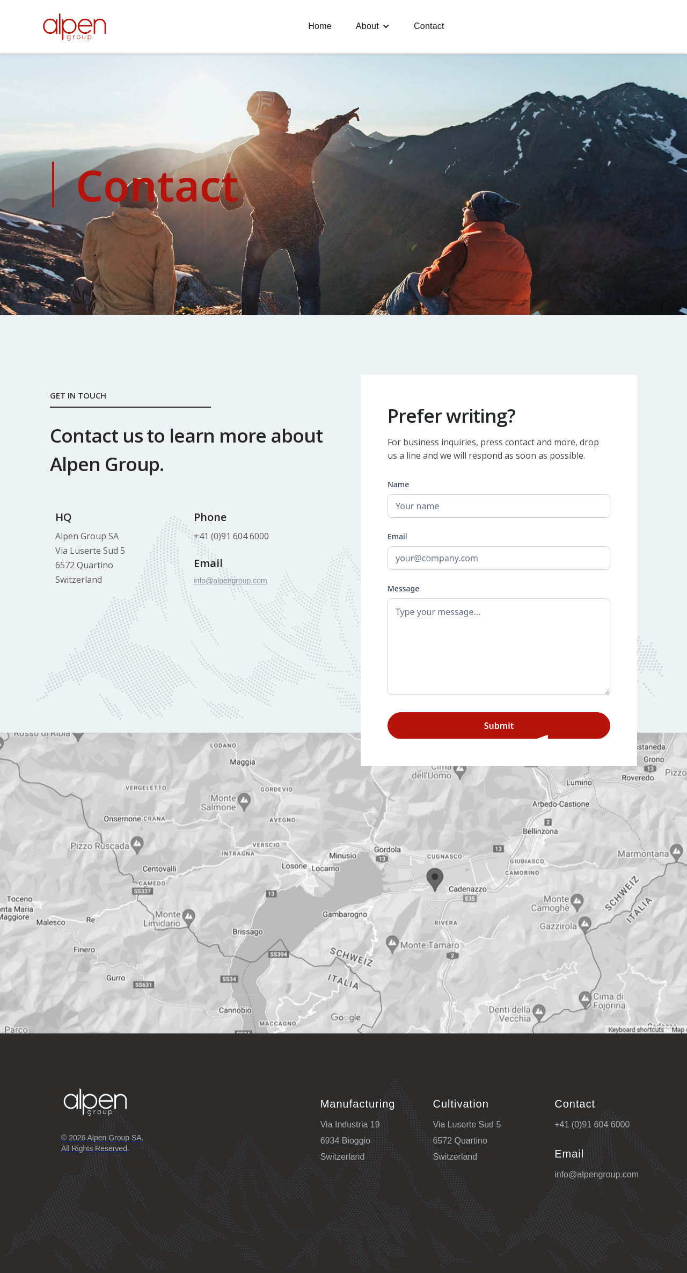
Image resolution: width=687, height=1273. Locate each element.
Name (398, 484)
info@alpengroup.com (230, 580)
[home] (74, 26)
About (367, 26)
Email (397, 536)
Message (403, 588)
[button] (372, 26)
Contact (429, 26)
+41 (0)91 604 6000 (592, 1124)
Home (320, 26)
